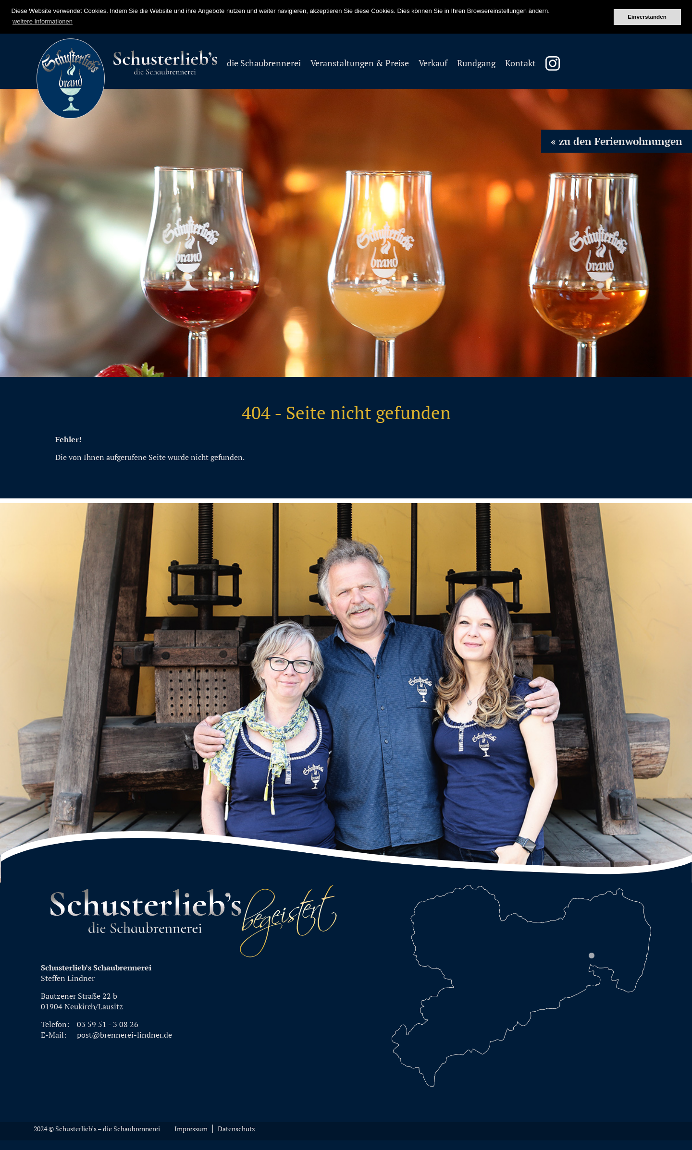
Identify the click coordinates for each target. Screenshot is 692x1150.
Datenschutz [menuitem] (236, 1129)
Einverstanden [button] (647, 16)
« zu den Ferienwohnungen (616, 141)
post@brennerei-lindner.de (124, 1034)
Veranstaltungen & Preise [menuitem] (359, 63)
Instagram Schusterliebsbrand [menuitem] (552, 63)
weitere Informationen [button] (42, 21)
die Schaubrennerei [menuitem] (264, 63)
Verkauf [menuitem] (433, 63)
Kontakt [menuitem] (520, 63)
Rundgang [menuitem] (476, 63)
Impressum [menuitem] (191, 1129)
